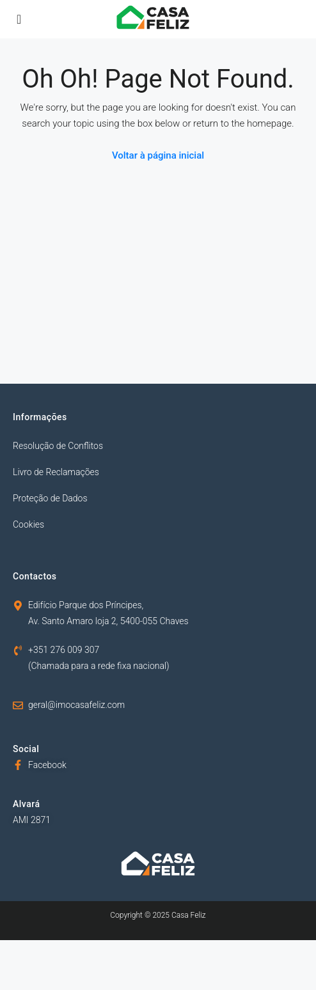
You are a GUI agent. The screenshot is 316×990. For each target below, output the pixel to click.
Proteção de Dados (50, 498)
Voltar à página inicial (158, 155)
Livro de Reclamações (56, 472)
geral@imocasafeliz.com (76, 705)
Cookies (28, 524)
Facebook (47, 765)
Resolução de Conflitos (58, 446)
